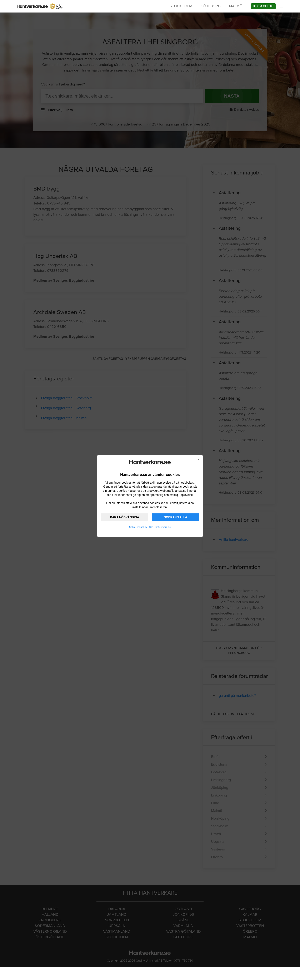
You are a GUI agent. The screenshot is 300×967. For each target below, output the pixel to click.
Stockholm (181, 6)
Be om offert (263, 6)
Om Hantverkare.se (160, 527)
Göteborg (211, 6)
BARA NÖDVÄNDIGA (124, 517)
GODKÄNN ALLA (175, 517)
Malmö (235, 6)
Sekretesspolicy (138, 527)
